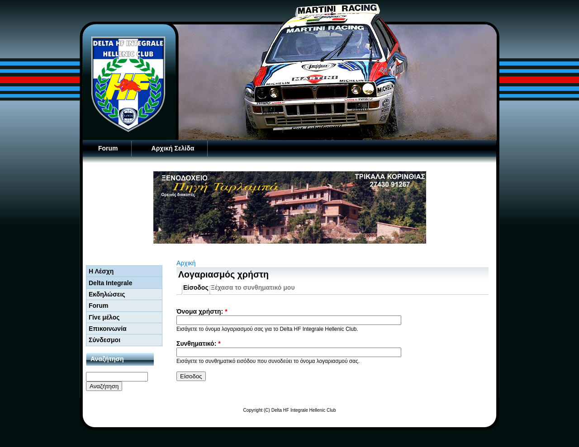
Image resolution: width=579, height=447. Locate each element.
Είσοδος (196, 287)
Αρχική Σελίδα (173, 148)
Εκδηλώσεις (107, 294)
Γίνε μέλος (104, 317)
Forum (108, 148)
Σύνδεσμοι (104, 339)
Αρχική (186, 263)
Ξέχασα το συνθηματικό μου (253, 287)
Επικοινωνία (108, 328)
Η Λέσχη (101, 271)
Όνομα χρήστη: (202, 311)
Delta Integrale (110, 283)
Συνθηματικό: (198, 343)
